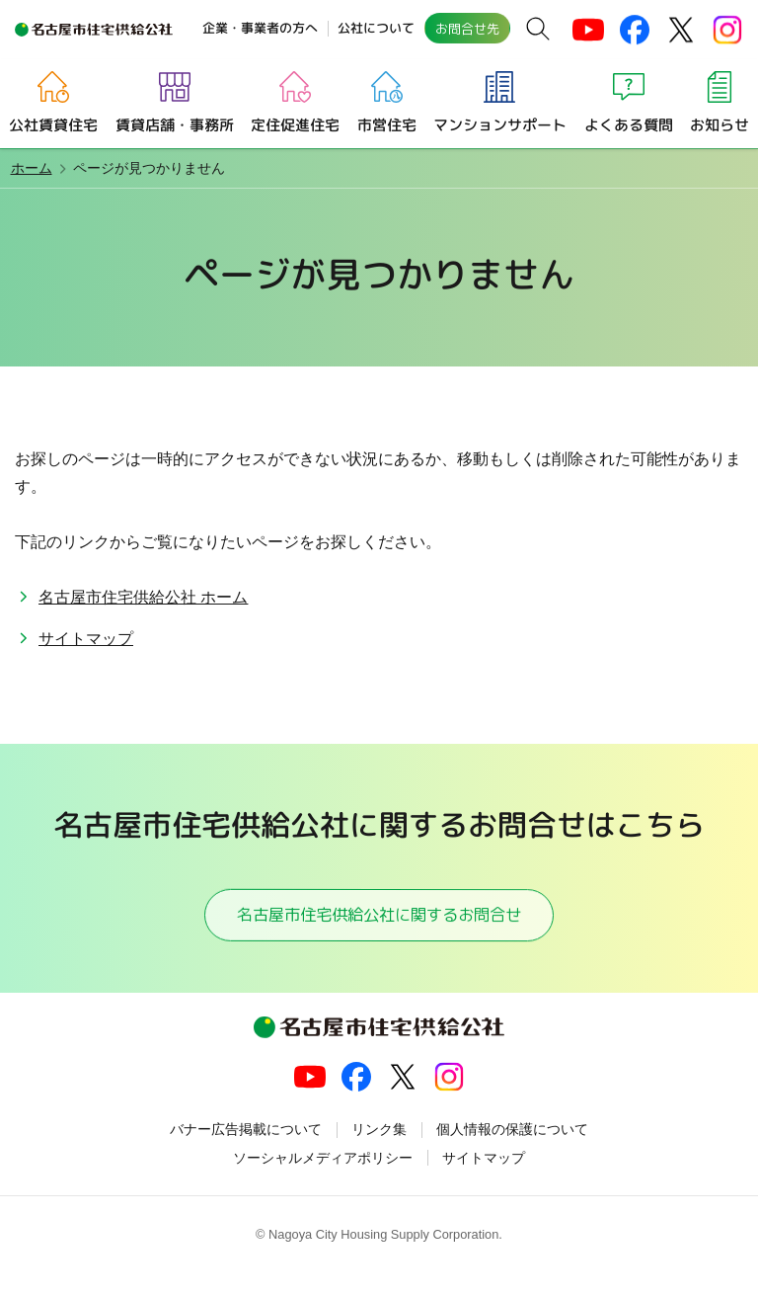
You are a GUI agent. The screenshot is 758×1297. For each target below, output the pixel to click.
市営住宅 (386, 124)
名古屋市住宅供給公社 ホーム (143, 597)
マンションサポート (500, 124)
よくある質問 (628, 124)
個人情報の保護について (512, 1154)
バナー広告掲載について (246, 1154)
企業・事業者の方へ (260, 28)
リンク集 (379, 1154)
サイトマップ (85, 638)
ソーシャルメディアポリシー (323, 1182)
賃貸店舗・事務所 (173, 124)
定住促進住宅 (295, 124)
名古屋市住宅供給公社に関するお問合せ (379, 926)
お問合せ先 (467, 29)
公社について (376, 28)
